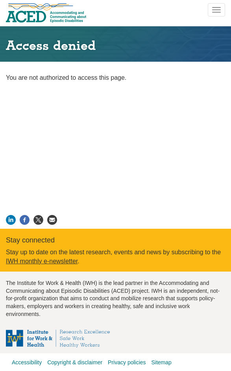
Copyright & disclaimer (74, 362)
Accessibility (27, 362)
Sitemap (161, 362)
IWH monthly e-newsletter (42, 261)
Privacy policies (127, 362)
